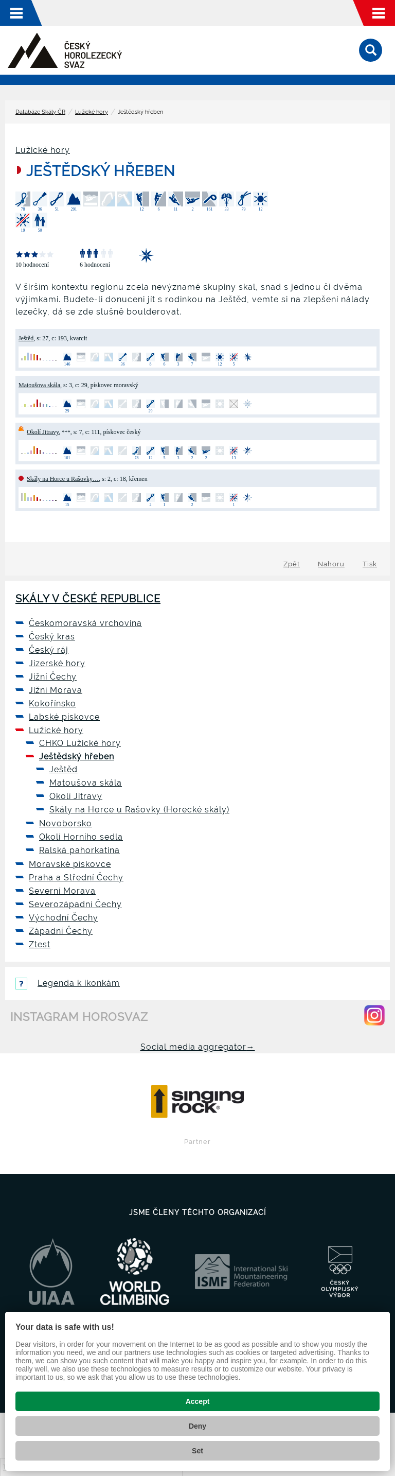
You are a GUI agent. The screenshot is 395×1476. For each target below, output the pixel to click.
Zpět (291, 564)
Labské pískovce (64, 717)
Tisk (370, 564)
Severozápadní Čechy (75, 904)
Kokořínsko (52, 703)
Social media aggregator (197, 1047)
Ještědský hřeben (76, 756)
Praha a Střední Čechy (76, 877)
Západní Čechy (61, 931)
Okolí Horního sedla (81, 837)
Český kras (52, 636)
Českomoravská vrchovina (85, 623)
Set (197, 1451)
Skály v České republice (87, 599)
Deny (197, 1426)
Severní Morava (62, 891)
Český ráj (48, 650)
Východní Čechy (63, 918)
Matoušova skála (39, 385)
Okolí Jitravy (43, 432)
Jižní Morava (55, 690)
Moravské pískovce (70, 864)
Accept (198, 1401)
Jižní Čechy (53, 677)
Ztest (39, 944)
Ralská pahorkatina (79, 850)
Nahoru (331, 564)
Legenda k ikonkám (67, 983)
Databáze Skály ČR (40, 112)
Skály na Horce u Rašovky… (63, 478)
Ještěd (26, 338)
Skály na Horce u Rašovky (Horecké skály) (139, 809)
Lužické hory (91, 112)
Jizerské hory (57, 663)
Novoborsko (65, 823)
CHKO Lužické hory (80, 743)
